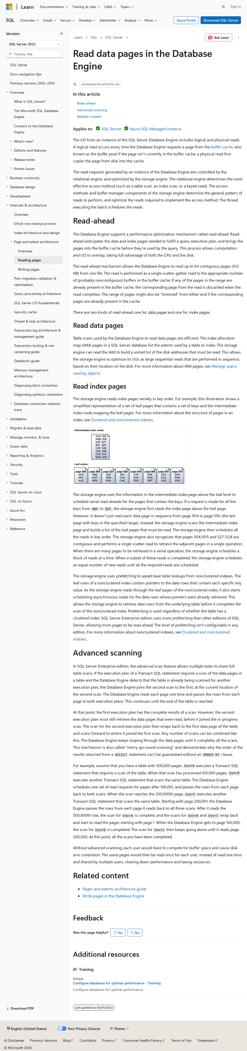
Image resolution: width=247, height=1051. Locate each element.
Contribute (88, 1040)
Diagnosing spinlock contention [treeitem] (38, 394)
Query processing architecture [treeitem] (37, 293)
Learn (78, 37)
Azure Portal (186, 20)
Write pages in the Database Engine (113, 895)
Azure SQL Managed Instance (155, 128)
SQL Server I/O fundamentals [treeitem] (36, 302)
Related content (89, 116)
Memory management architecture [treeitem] (31, 373)
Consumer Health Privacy (142, 1040)
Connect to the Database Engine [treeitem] (33, 129)
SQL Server (114, 37)
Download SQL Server (221, 20)
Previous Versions (43, 1040)
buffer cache (222, 146)
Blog (66, 1040)
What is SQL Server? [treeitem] (29, 101)
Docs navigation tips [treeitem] (25, 74)
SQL (94, 37)
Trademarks (206, 1040)
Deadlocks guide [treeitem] (26, 360)
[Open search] (223, 6)
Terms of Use (181, 1040)
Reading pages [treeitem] (29, 260)
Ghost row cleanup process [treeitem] (35, 223)
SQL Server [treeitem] (18, 64)
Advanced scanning (92, 110)
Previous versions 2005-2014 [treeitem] (32, 83)
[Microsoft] (9, 7)
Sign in (235, 6)
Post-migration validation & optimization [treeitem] (35, 281)
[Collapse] (61, 33)
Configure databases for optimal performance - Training (117, 983)
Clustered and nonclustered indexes (122, 419)
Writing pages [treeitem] (28, 269)
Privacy (107, 1040)
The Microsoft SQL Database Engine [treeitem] (36, 113)
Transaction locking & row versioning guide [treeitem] (34, 348)
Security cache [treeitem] (25, 311)
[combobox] (34, 44)
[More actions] (238, 38)
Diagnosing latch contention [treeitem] (36, 385)
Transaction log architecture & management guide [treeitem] (37, 333)
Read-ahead (86, 103)
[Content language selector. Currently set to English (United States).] (27, 1029)
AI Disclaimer (14, 1040)
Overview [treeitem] (21, 214)
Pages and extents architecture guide (114, 888)
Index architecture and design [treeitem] (37, 232)
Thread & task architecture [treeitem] (34, 321)
